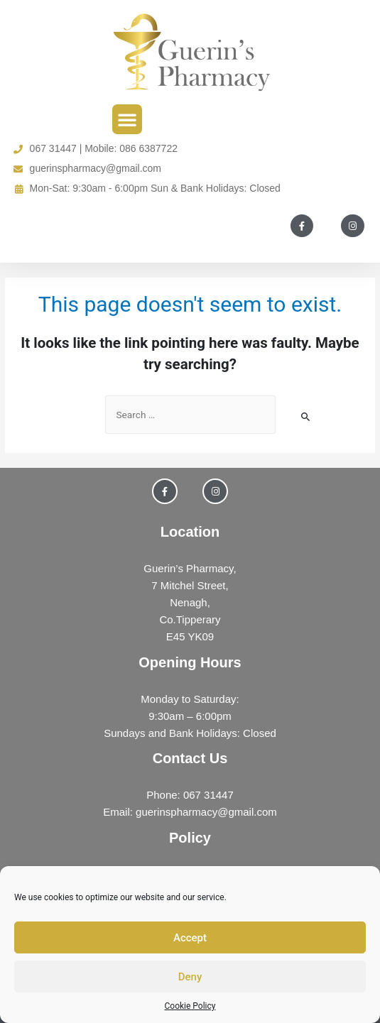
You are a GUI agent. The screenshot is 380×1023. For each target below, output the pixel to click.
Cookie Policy (190, 1006)
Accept (190, 937)
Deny (190, 976)
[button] (127, 119)
